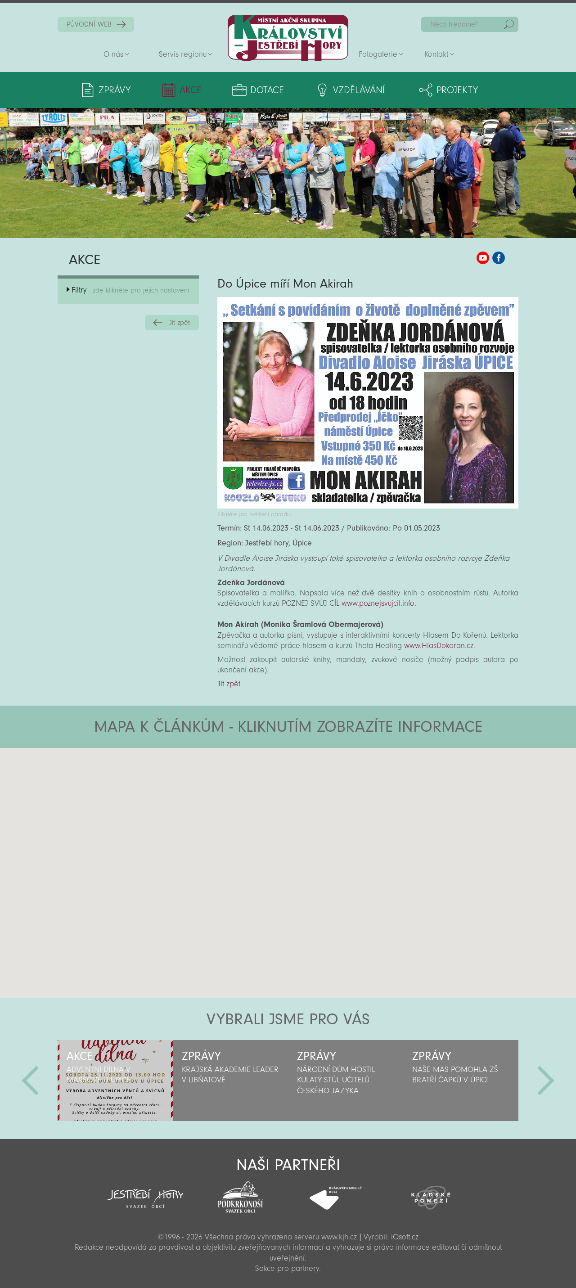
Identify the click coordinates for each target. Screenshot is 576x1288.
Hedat (509, 24)
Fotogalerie (378, 54)
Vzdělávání (359, 90)
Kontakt (436, 54)
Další (545, 1080)
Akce (191, 90)
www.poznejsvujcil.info (378, 603)
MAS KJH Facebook (498, 258)
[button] (313, 802)
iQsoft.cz (404, 1237)
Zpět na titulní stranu (288, 38)
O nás (113, 54)
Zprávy (114, 90)
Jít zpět (179, 323)
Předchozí (30, 1080)
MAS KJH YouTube (483, 258)
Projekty (457, 90)
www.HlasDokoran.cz (438, 645)
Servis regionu (183, 54)
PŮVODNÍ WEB (89, 24)
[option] (115, 1080)
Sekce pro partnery (287, 1268)
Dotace (267, 90)
